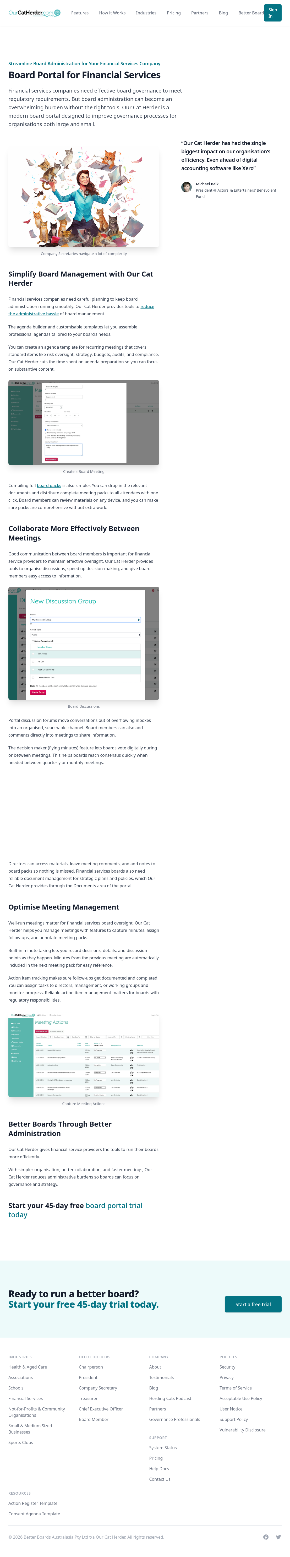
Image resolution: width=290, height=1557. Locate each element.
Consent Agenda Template (34, 1514)
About (155, 1367)
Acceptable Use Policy (241, 1398)
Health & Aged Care (27, 1367)
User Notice (231, 1409)
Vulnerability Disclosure (243, 1430)
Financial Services (25, 1398)
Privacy (226, 1377)
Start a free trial (253, 1304)
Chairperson (91, 1367)
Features (80, 13)
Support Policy (234, 1419)
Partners (200, 13)
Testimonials (161, 1377)
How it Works (112, 13)
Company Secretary (98, 1388)
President (88, 1377)
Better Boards (252, 13)
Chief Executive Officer (101, 1409)
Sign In (273, 13)
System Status (163, 1448)
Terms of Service (236, 1388)
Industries (146, 13)
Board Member (93, 1419)
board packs (49, 485)
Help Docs (159, 1469)
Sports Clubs (20, 1442)
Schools (16, 1388)
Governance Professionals (174, 1419)
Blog (223, 13)
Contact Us (160, 1479)
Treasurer (88, 1398)
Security (227, 1367)
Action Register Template (32, 1503)
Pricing (174, 13)
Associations (20, 1377)
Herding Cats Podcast (170, 1398)
